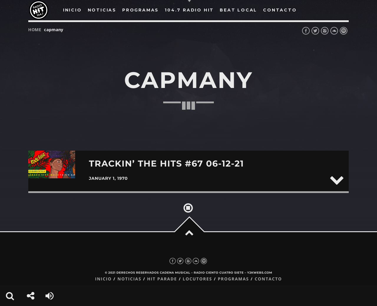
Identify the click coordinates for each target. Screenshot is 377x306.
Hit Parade (162, 279)
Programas (233, 279)
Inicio (103, 279)
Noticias (129, 279)
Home (35, 29)
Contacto (268, 279)
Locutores (197, 279)
